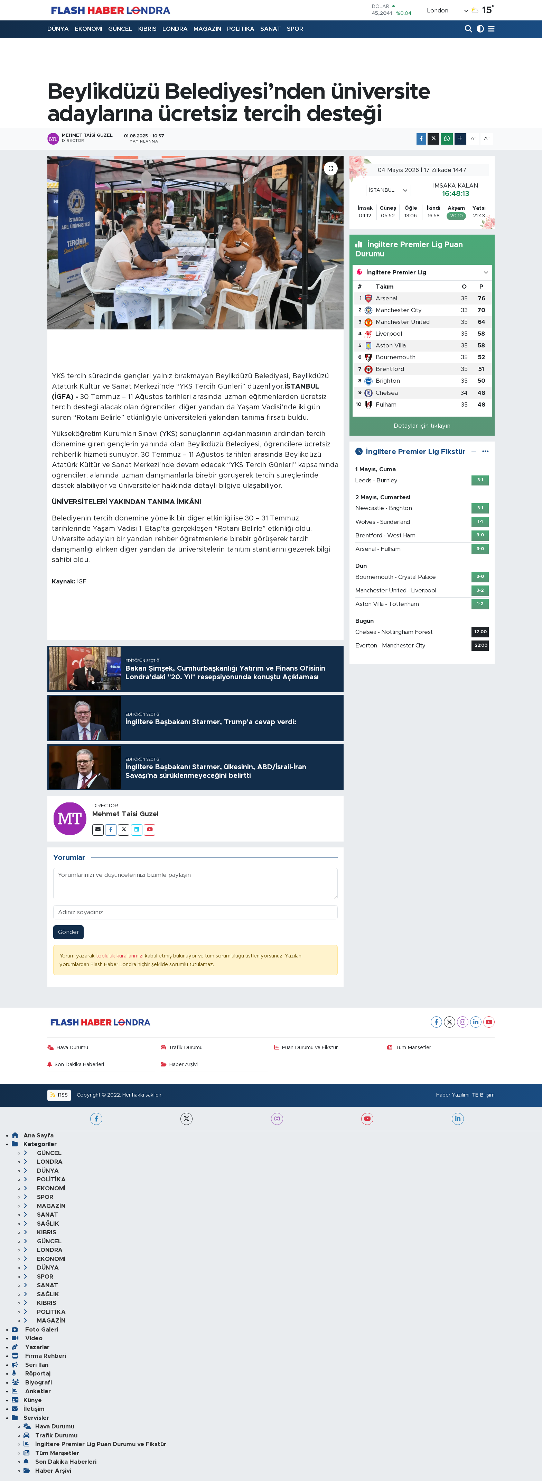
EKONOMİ (88, 29)
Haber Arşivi (179, 1064)
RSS (58, 1095)
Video (27, 1338)
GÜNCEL (120, 29)
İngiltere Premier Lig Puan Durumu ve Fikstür (95, 1444)
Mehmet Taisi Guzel (125, 814)
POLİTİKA (240, 29)
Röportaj (31, 1373)
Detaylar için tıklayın (422, 426)
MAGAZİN (207, 29)
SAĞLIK (41, 1224)
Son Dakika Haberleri (75, 1064)
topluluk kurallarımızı (120, 955)
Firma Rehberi (39, 1356)
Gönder (68, 932)
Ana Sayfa (33, 1135)
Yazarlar (30, 1347)
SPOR (295, 29)
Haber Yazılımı (452, 1095)
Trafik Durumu (182, 1047)
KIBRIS (147, 29)
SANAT (270, 29)
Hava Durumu (67, 1047)
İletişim (28, 1409)
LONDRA (175, 29)
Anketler (31, 1391)
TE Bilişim (483, 1095)
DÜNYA (58, 29)
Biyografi (32, 1382)
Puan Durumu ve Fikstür (306, 1047)
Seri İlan (30, 1365)
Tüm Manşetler (409, 1047)
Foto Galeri (35, 1330)
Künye (27, 1400)
